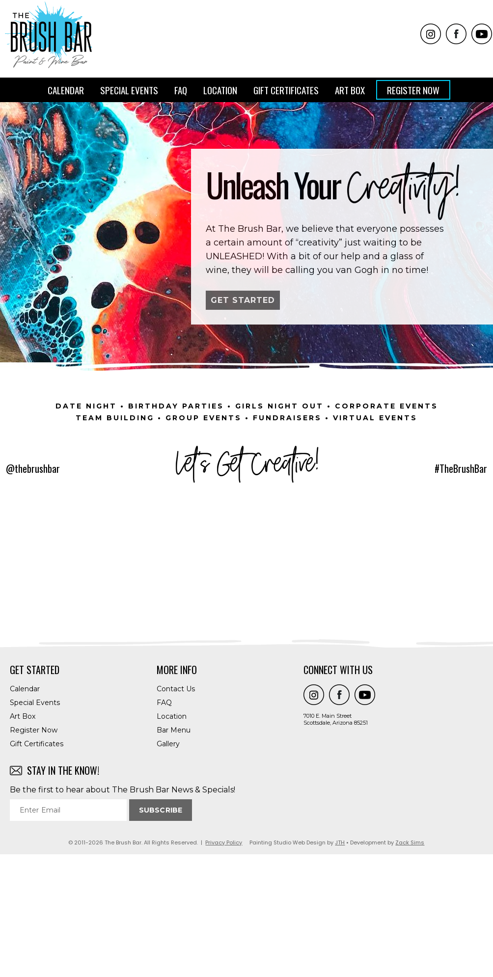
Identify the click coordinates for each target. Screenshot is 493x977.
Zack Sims (409, 965)
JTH (340, 965)
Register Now (413, 90)
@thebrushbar (33, 468)
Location (220, 90)
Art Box (350, 90)
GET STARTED (243, 300)
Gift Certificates (286, 90)
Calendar (66, 90)
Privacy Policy (223, 965)
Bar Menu (174, 852)
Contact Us (176, 811)
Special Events (129, 90)
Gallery (168, 866)
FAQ (180, 90)
